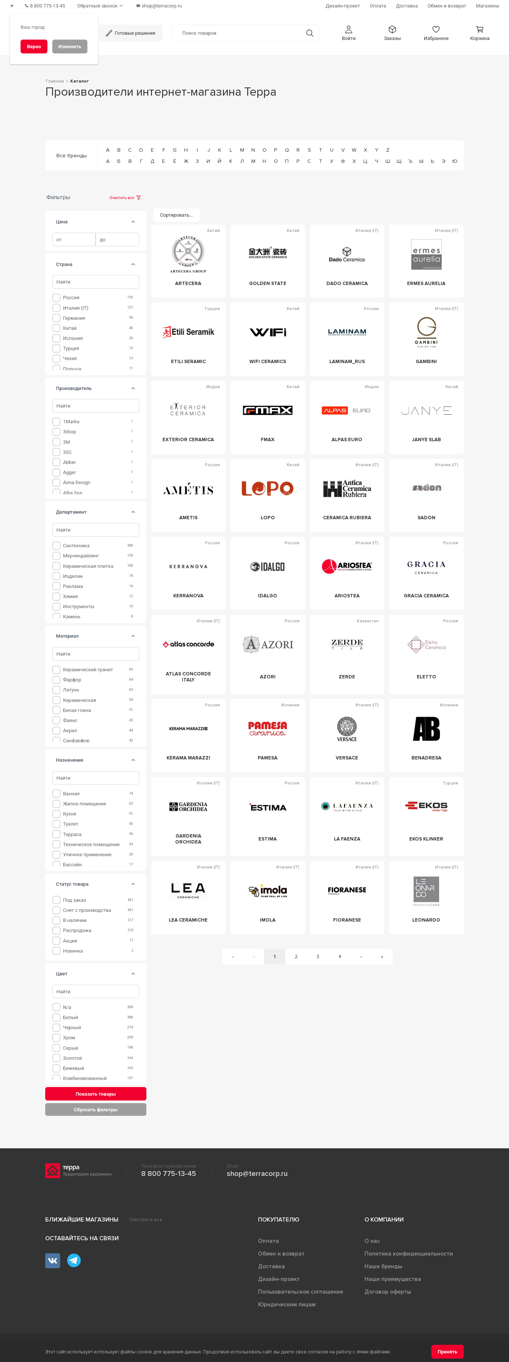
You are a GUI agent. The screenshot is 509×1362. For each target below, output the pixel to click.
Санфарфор (76, 740)
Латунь (71, 690)
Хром (69, 1037)
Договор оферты (387, 1291)
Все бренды (71, 155)
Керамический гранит (88, 669)
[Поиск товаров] (236, 33)
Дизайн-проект (279, 1279)
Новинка (73, 951)
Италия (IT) (76, 308)
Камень (72, 616)
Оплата (268, 1241)
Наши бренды (383, 1266)
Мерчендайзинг (81, 555)
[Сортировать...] (176, 215)
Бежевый (73, 1068)
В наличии (75, 920)
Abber (69, 462)
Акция (70, 941)
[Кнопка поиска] (309, 33)
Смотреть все (146, 1220)
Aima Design (76, 482)
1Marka (71, 421)
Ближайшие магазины (81, 1219)
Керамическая (79, 700)
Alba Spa (72, 493)
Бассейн (72, 864)
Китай (70, 328)
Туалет (70, 824)
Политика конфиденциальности (408, 1253)
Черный (72, 1027)
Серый (70, 1048)
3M (66, 442)
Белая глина (77, 710)
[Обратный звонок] (101, 6)
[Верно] (34, 46)
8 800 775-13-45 (168, 1173)
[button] (348, 33)
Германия (74, 318)
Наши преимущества (392, 1279)
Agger (69, 472)
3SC (67, 452)
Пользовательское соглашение (300, 1291)
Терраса (72, 834)
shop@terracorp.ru (257, 1173)
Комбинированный (85, 1078)
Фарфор (72, 679)
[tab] (133, 222)
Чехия (70, 358)
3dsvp (69, 431)
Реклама (73, 586)
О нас (372, 1241)
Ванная (71, 793)
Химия (70, 596)
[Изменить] (69, 46)
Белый (70, 1017)
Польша (72, 369)
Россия (71, 297)
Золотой (72, 1058)
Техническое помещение (91, 844)
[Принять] (447, 1352)
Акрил (70, 730)
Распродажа (77, 930)
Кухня (69, 814)
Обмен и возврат (281, 1253)
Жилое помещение (84, 804)
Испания (73, 338)
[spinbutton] (74, 240)
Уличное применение (87, 854)
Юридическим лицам (287, 1304)
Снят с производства (87, 910)
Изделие (73, 576)
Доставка (271, 1266)
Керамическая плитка (88, 566)
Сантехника (76, 545)
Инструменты (78, 606)
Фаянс (70, 720)
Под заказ (74, 900)
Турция (71, 348)
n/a (67, 1007)
